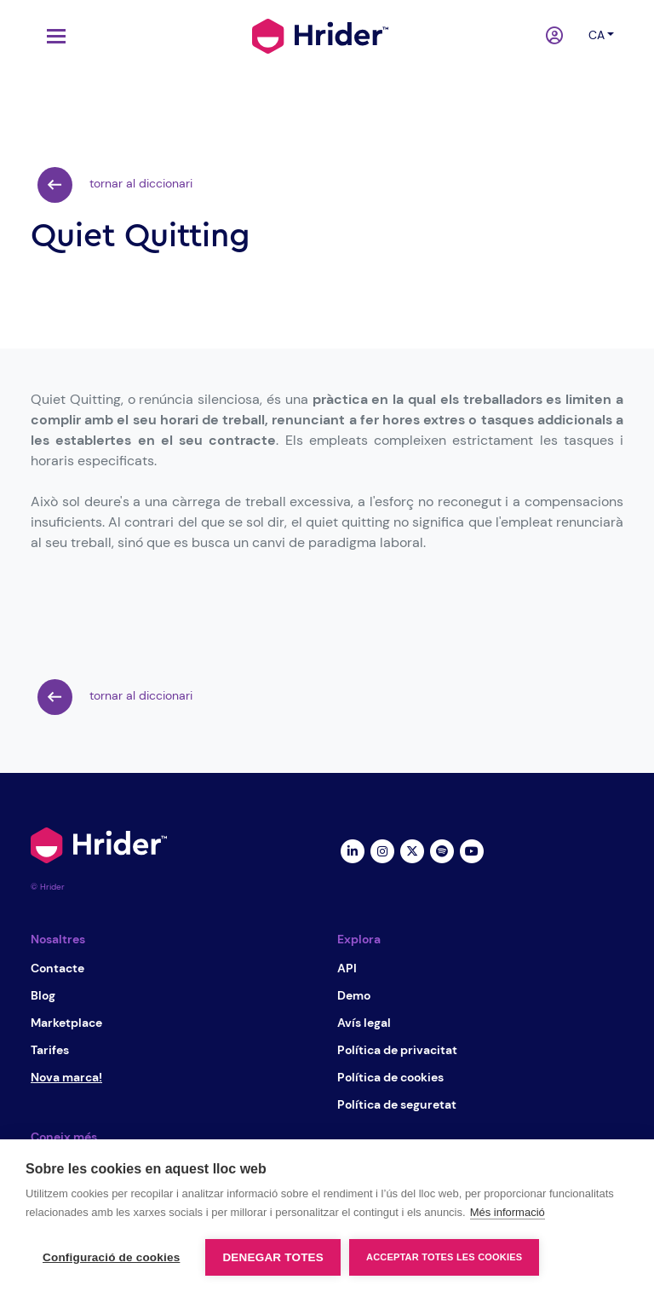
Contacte (57, 968)
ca (596, 35)
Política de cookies (390, 1077)
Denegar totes (273, 1257)
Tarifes (50, 1050)
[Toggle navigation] (52, 36)
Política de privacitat (397, 1050)
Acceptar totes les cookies (444, 1257)
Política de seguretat (396, 1104)
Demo (353, 995)
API (347, 968)
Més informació (507, 1212)
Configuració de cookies (111, 1257)
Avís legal (364, 1022)
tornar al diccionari (114, 185)
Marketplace (66, 1022)
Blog (43, 995)
